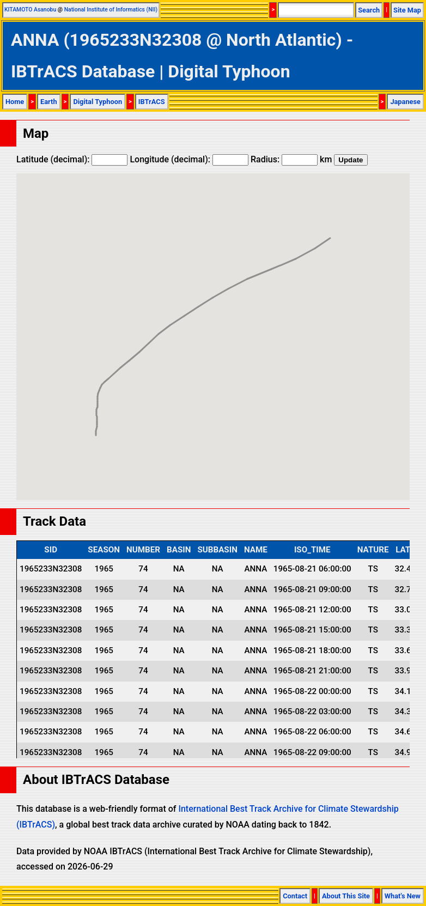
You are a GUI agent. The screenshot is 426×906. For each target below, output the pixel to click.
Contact (295, 896)
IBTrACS (151, 102)
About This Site (346, 896)
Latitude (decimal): (71, 159)
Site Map (407, 10)
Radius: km (291, 159)
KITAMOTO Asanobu (30, 9)
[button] (96, 425)
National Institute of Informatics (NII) (110, 9)
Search (369, 10)
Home (14, 102)
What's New (403, 896)
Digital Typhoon (97, 102)
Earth (48, 102)
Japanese (405, 102)
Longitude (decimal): (189, 159)
